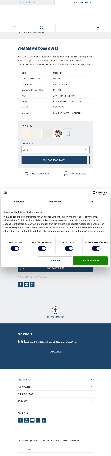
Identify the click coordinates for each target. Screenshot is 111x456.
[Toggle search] (42, 28)
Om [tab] (92, 201)
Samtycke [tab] (19, 201)
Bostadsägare (27, 2)
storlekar (28, 143)
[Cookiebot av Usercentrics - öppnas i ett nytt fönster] (95, 193)
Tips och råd (26, 394)
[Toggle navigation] (14, 28)
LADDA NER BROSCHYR (39, 173)
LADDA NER (55, 352)
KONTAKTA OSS (75, 173)
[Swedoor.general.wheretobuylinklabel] (97, 28)
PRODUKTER (24, 379)
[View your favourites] (69, 28)
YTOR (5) (27, 126)
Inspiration (25, 387)
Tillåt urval (54, 260)
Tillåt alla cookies (90, 260)
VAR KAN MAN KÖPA (54, 159)
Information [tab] (55, 201)
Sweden (26, 449)
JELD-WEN (23, 401)
